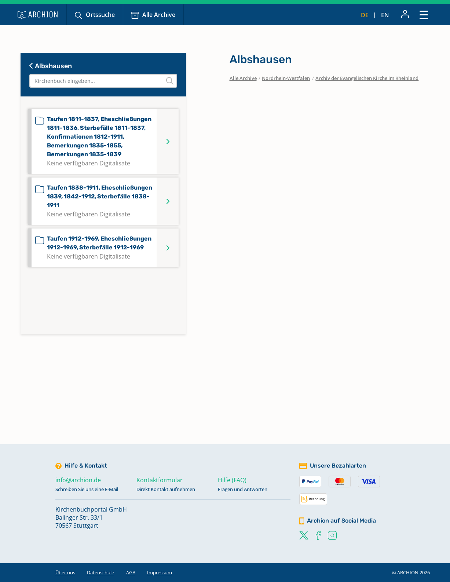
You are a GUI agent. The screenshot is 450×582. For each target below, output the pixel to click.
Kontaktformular (159, 480)
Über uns (65, 572)
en (385, 15)
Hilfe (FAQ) (232, 480)
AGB (130, 572)
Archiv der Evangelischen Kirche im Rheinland (366, 78)
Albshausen (50, 66)
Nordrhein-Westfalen (286, 78)
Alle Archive (158, 15)
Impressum (159, 572)
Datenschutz (100, 572)
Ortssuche (100, 15)
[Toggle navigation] (423, 14)
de (365, 15)
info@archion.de (78, 480)
